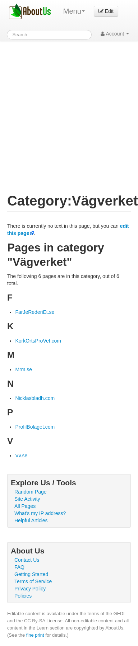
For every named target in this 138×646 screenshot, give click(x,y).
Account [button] (115, 34)
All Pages (25, 506)
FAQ (19, 567)
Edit (106, 11)
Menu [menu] (74, 11)
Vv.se (21, 455)
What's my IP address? (40, 513)
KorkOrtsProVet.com (38, 341)
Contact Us (26, 560)
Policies (23, 596)
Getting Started (31, 574)
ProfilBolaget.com (35, 427)
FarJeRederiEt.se (34, 312)
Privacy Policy (30, 588)
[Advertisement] (67, 112)
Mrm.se (23, 369)
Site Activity (27, 499)
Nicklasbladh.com (35, 398)
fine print (35, 635)
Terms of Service (33, 581)
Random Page (30, 492)
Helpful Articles (31, 520)
